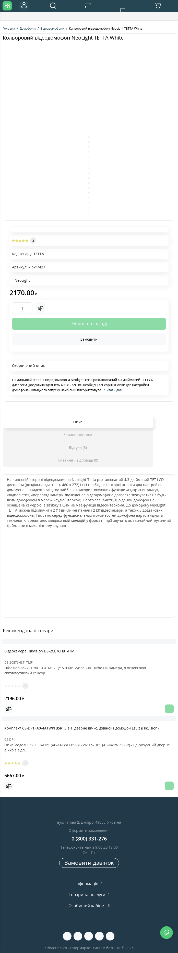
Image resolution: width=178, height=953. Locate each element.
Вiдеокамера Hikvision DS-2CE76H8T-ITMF (40, 651)
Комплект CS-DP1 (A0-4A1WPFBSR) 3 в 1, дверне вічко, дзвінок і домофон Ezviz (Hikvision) (81, 728)
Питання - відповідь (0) (78, 460)
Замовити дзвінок (89, 862)
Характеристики (78, 434)
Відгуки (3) (78, 447)
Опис (77, 421)
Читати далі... (114, 390)
